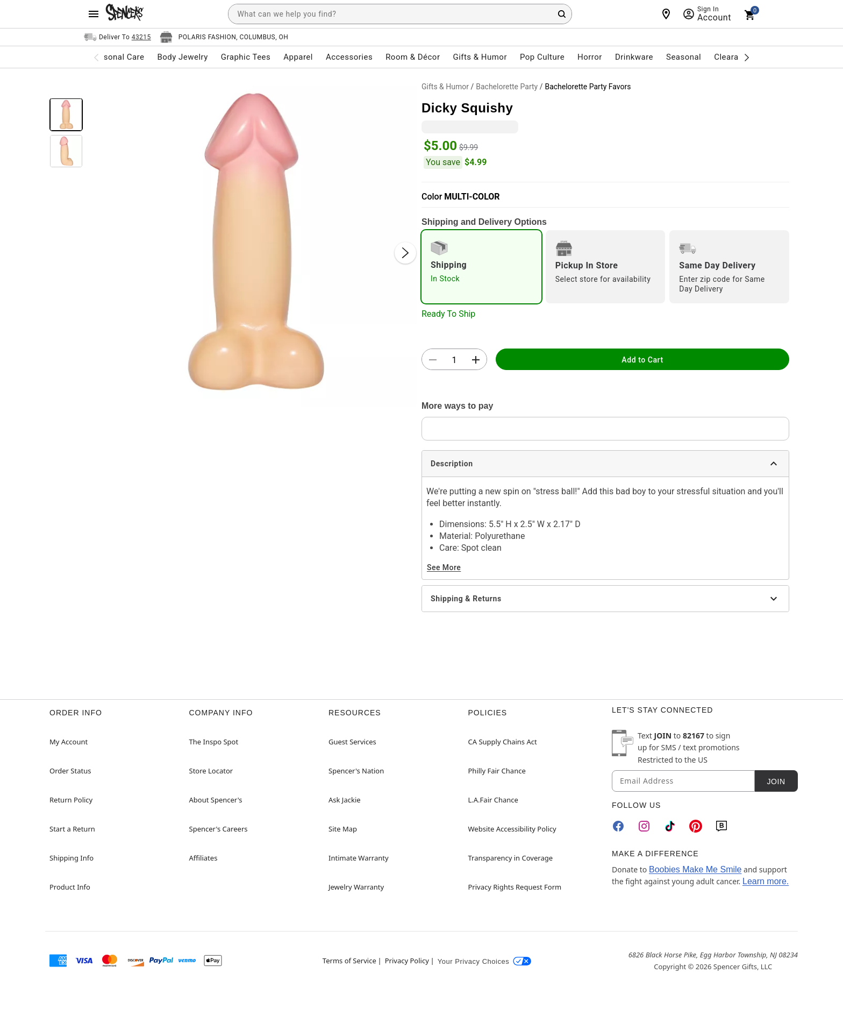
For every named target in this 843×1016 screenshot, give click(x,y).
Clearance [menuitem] (733, 57)
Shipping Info (71, 858)
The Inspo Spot (214, 742)
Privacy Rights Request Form (515, 887)
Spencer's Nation (356, 771)
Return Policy (70, 800)
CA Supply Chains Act (502, 742)
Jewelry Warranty (356, 887)
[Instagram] (644, 826)
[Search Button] (561, 14)
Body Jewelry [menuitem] (182, 57)
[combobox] (399, 14)
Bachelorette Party (507, 86)
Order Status (70, 771)
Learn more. (765, 881)
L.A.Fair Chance (493, 800)
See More (444, 567)
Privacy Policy (407, 960)
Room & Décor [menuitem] (412, 57)
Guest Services (352, 742)
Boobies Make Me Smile (695, 869)
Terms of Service (349, 960)
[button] (252, 242)
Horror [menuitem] (589, 57)
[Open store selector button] (224, 37)
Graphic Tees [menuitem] (245, 57)
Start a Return (72, 829)
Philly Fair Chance (497, 771)
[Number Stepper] (454, 360)
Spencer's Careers (218, 829)
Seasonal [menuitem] (683, 57)
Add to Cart (642, 360)
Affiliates (203, 858)
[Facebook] (618, 826)
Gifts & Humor (445, 86)
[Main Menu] (93, 14)
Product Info (69, 887)
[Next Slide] (405, 253)
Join (776, 781)
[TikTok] (669, 826)
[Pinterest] (695, 826)
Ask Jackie (344, 800)
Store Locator (211, 771)
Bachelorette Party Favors (588, 86)
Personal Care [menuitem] (118, 57)
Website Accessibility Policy (512, 829)
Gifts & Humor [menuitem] (480, 57)
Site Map (342, 829)
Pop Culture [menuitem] (542, 57)
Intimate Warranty (358, 858)
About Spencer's (215, 800)
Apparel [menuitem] (298, 57)
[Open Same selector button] (117, 37)
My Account (68, 742)
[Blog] (721, 826)
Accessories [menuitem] (349, 57)
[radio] (481, 266)
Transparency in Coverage (510, 858)
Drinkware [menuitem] (634, 57)
